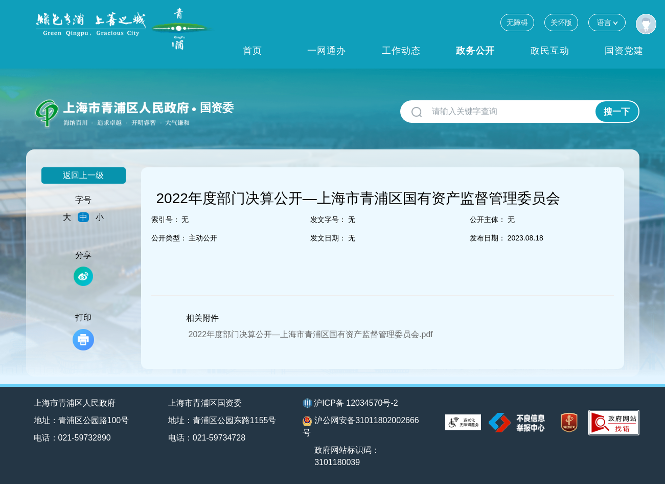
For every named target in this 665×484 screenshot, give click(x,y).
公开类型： (169, 238)
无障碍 (517, 22)
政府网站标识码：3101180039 (347, 456)
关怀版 (561, 22)
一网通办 (326, 51)
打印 (83, 331)
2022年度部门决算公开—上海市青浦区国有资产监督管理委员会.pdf (311, 334)
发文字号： (328, 219)
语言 (607, 22)
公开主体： (488, 219)
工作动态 (401, 51)
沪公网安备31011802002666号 (361, 426)
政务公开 (475, 51)
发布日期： (488, 238)
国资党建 (624, 51)
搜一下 (617, 112)
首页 (252, 51)
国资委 (217, 107)
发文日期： (328, 238)
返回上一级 (83, 175)
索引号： (165, 219)
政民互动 (550, 51)
